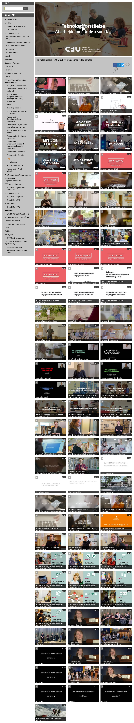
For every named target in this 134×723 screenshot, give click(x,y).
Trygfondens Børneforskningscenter (18, 175)
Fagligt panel (9, 210)
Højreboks (13, 162)
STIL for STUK (12, 30)
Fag (8, 159)
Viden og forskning (14, 73)
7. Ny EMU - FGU (13, 33)
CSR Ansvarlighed (11, 53)
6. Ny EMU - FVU (13, 207)
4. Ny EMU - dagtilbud (15, 197)
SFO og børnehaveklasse (14, 184)
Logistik (7, 56)
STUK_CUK (9, 235)
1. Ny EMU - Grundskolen (16, 86)
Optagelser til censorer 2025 (15, 26)
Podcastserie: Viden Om (16, 152)
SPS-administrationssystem (15, 224)
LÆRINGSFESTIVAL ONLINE (18, 214)
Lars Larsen (9, 49)
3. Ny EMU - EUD (13, 193)
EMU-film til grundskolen (16, 238)
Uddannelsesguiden (14, 247)
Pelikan (7, 77)
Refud (7, 228)
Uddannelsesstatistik (12, 221)
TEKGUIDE (9, 66)
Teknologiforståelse (14, 108)
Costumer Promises (12, 63)
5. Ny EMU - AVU (13, 200)
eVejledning (9, 59)
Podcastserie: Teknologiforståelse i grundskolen (14, 119)
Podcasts (116, 73)
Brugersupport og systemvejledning (18, 42)
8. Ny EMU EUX (11, 19)
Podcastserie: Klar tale (15, 155)
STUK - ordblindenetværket (15, 46)
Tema (9, 104)
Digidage (8, 231)
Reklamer (8, 70)
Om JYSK (8, 23)
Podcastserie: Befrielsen (16, 165)
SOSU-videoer (10, 203)
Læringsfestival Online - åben (18, 217)
